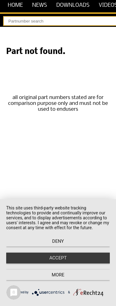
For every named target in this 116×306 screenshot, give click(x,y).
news (39, 5)
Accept (58, 258)
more (58, 275)
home (15, 5)
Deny (58, 241)
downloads (72, 5)
